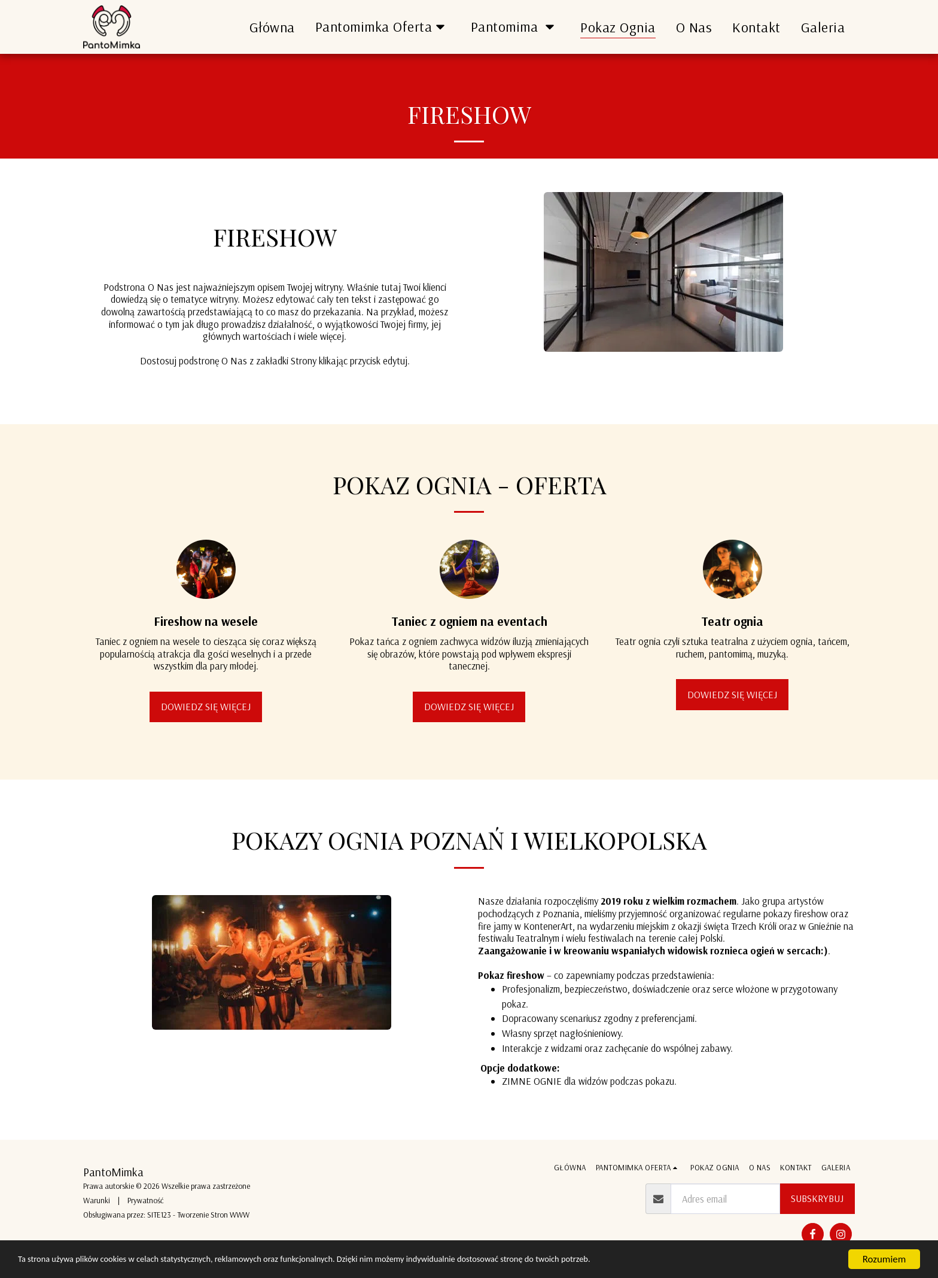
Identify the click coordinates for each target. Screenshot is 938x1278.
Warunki (96, 1200)
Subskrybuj (817, 1198)
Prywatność (145, 1200)
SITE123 (159, 1214)
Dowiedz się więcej (206, 714)
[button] (383, 26)
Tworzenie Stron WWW (213, 1214)
